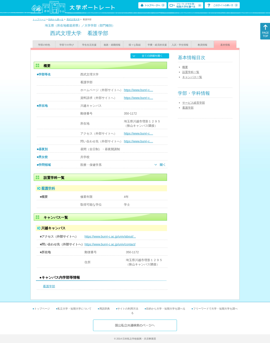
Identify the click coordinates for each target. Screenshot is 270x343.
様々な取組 (135, 44)
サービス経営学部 (193, 102)
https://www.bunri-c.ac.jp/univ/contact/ (109, 244)
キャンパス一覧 (192, 77)
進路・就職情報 (112, 44)
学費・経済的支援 (157, 44)
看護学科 (48, 188)
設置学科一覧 (190, 72)
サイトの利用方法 (127, 308)
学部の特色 (44, 44)
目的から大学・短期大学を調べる (165, 308)
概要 (185, 67)
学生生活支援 (89, 44)
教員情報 (202, 44)
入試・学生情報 (180, 44)
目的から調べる (55, 19)
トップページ (39, 19)
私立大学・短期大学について (74, 308)
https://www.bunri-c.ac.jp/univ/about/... (110, 236)
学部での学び (66, 44)
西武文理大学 (73, 19)
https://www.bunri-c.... (138, 90)
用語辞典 (104, 308)
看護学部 (49, 286)
